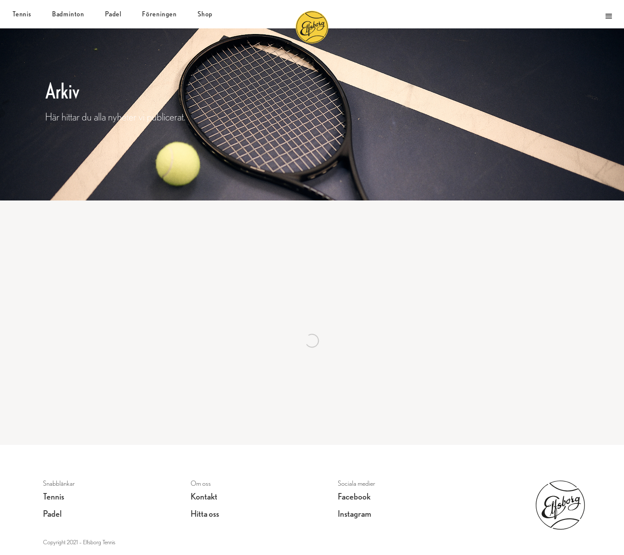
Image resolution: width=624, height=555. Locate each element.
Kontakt (204, 496)
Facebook (354, 496)
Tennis (53, 496)
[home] (320, 16)
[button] (609, 14)
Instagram (354, 514)
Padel (52, 514)
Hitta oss (205, 514)
